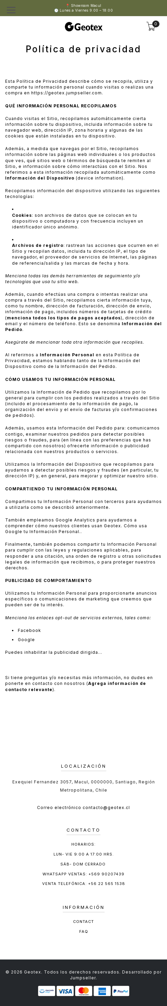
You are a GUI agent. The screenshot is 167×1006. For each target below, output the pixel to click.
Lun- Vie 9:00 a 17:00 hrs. (83, 854)
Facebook (29, 630)
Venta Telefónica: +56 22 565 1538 (83, 883)
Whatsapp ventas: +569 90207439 (83, 874)
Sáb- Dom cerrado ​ (83, 864)
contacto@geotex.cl (106, 807)
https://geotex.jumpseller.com (66, 92)
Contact (83, 921)
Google (26, 639)
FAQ (83, 931)
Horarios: (83, 844)
